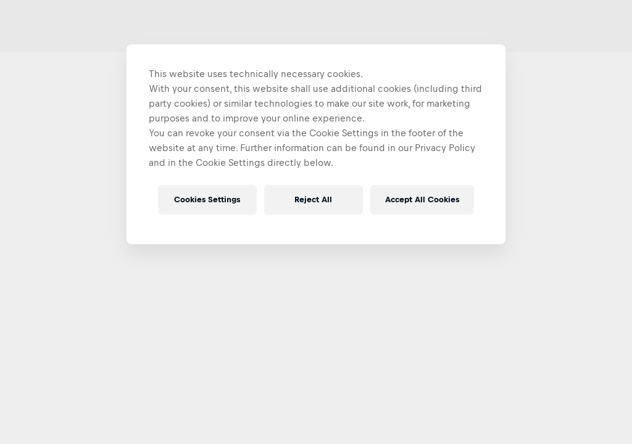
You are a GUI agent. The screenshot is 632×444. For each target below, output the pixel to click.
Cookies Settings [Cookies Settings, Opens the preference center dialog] (207, 199)
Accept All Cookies (422, 199)
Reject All (313, 199)
